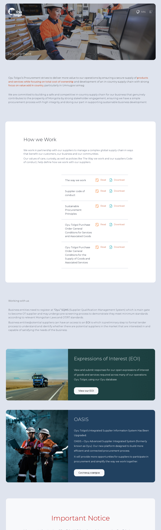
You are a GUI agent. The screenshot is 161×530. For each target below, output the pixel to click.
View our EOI (86, 388)
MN (143, 12)
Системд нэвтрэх (89, 470)
